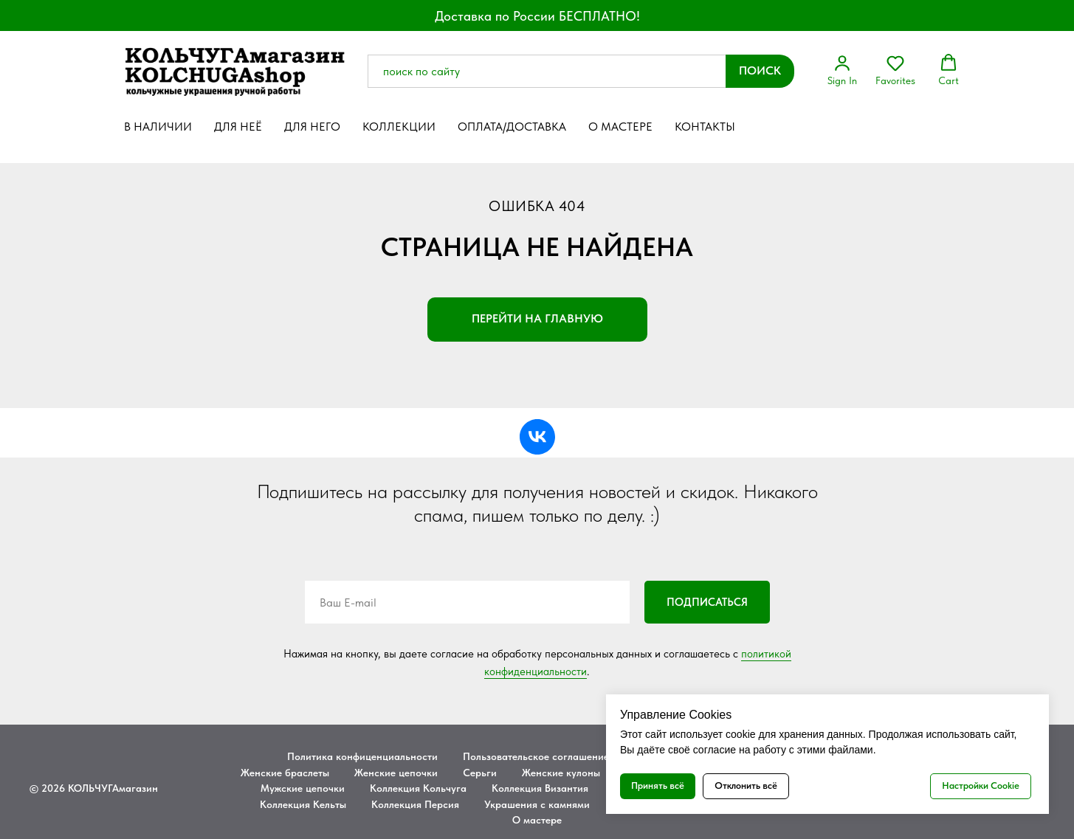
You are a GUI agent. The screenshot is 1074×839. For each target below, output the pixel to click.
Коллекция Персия (415, 804)
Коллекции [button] (399, 127)
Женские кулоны (561, 772)
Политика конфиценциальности (362, 756)
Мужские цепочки (303, 788)
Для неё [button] (238, 127)
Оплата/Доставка (512, 127)
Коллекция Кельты (303, 804)
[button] (842, 70)
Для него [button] (312, 127)
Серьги (480, 772)
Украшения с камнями (537, 804)
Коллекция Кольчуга (418, 788)
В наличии (158, 127)
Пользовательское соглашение (536, 756)
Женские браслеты (285, 772)
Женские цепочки (396, 772)
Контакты (705, 127)
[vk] (537, 437)
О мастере (620, 127)
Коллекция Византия (540, 788)
